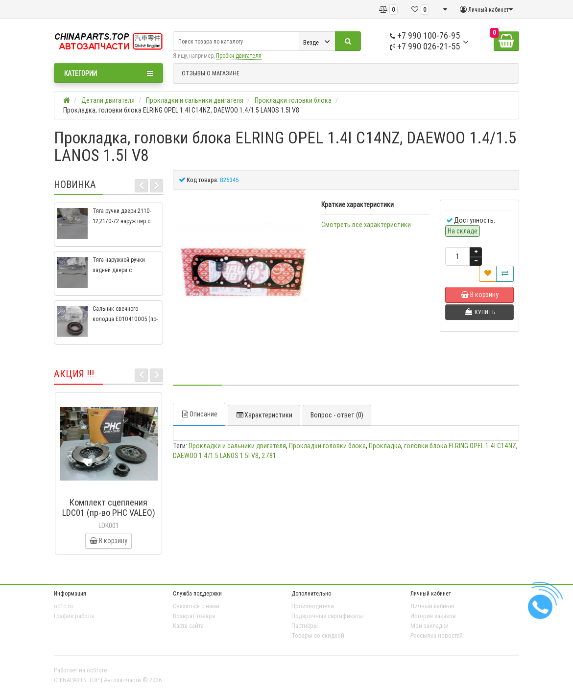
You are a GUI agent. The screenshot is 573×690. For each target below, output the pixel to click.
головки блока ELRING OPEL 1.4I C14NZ (460, 445)
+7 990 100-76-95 (425, 35)
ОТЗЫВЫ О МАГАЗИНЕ (210, 73)
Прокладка (385, 445)
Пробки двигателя (239, 55)
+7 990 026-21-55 (425, 46)
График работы (74, 616)
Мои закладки (429, 625)
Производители (312, 606)
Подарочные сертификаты (327, 616)
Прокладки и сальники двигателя (237, 445)
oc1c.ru (63, 606)
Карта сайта (188, 625)
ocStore (97, 670)
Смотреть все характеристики (366, 224)
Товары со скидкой (317, 635)
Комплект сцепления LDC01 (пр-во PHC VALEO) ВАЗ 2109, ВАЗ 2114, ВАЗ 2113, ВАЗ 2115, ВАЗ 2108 (108, 518)
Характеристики (264, 415)
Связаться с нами (196, 606)
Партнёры (304, 625)
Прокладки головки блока (327, 445)
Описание (199, 414)
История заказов (433, 616)
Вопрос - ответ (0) (336, 415)
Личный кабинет (432, 606)
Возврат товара (194, 616)
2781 (269, 455)
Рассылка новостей (436, 635)
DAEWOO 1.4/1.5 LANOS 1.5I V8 (216, 455)
